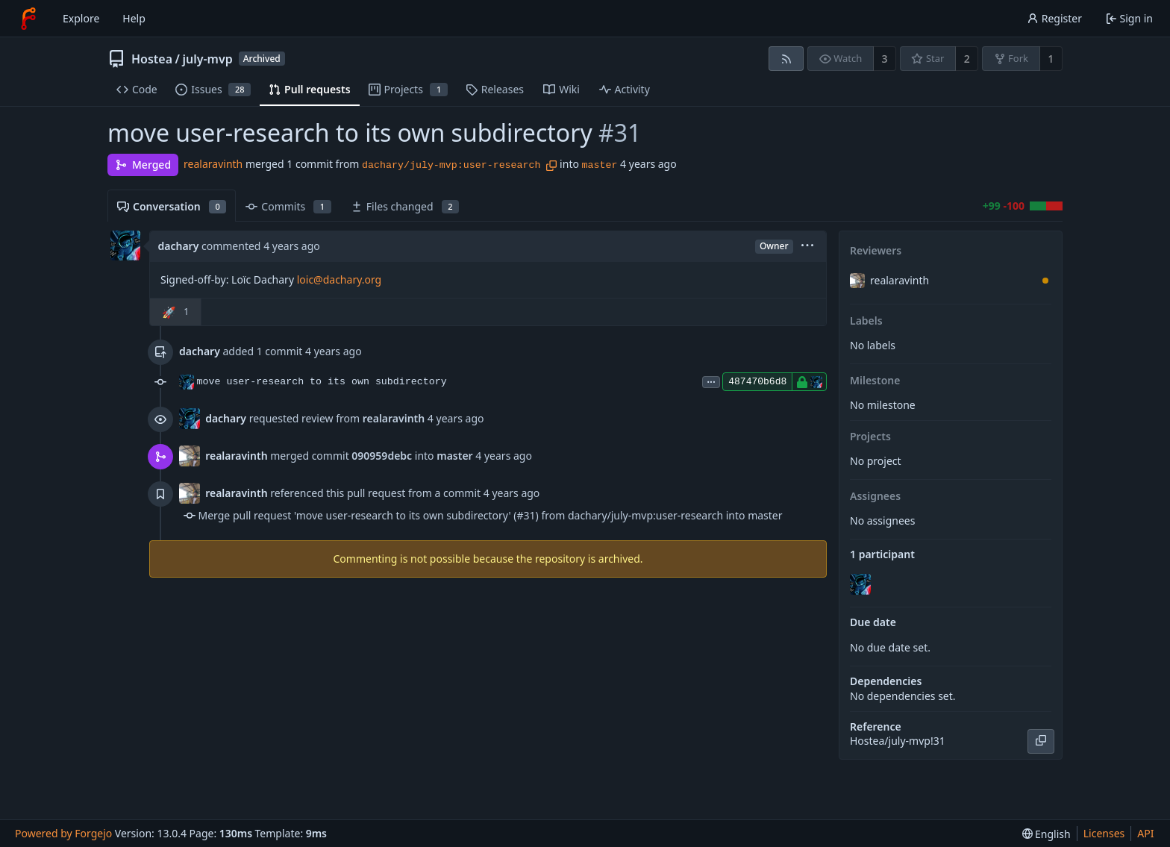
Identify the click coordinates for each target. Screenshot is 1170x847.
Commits (288, 206)
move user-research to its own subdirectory (322, 381)
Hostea (151, 58)
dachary (178, 246)
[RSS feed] (786, 58)
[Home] (28, 18)
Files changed (405, 206)
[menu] (807, 246)
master (600, 165)
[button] (175, 312)
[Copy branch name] (551, 165)
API (1145, 833)
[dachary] (862, 584)
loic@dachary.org (339, 279)
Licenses (1104, 833)
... (711, 381)
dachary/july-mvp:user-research (451, 165)
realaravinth (213, 164)
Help (134, 18)
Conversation (171, 206)
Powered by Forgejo (63, 833)
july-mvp (207, 58)
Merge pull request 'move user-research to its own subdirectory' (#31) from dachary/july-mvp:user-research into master (490, 515)
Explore (81, 18)
